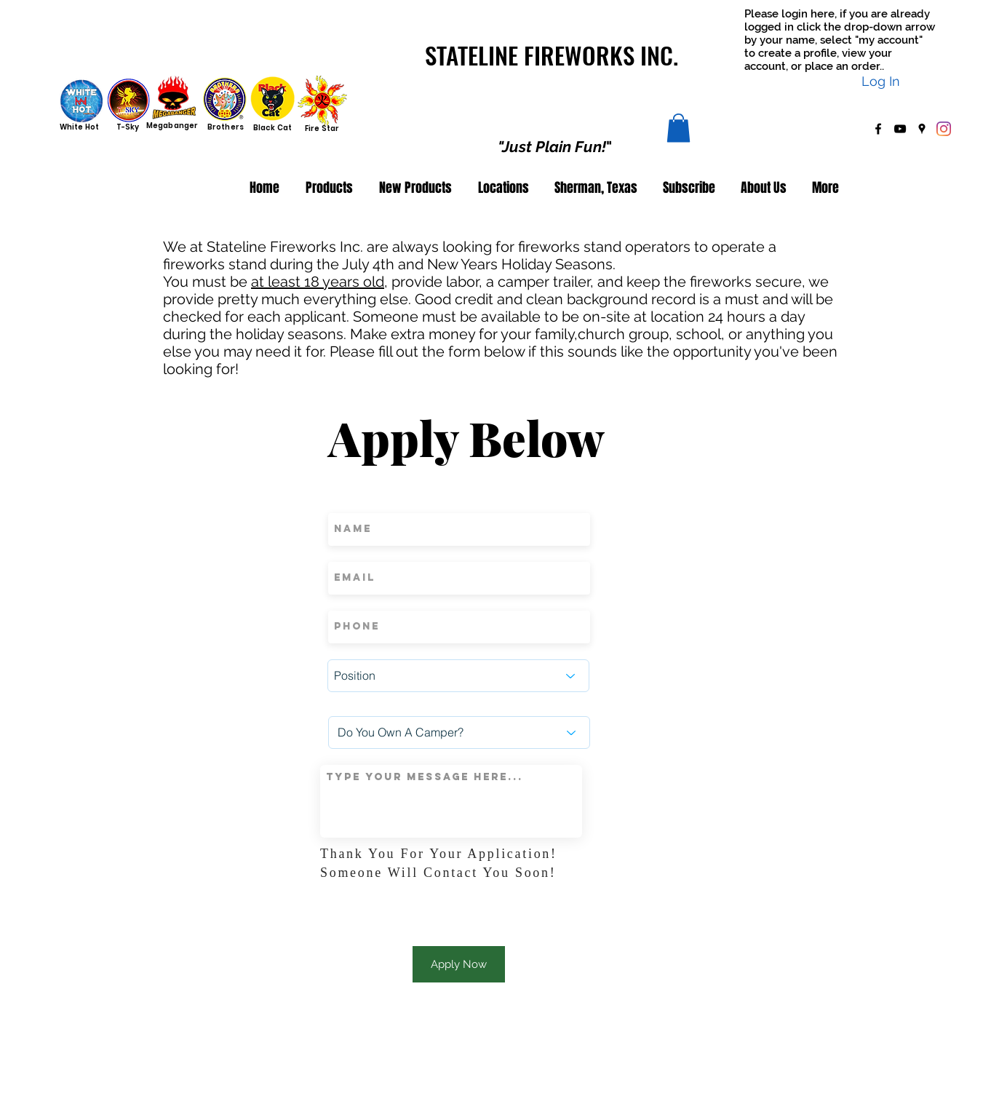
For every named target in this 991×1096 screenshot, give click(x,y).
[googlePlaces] (922, 129)
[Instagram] (943, 129)
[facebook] (878, 129)
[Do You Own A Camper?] (459, 732)
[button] (678, 128)
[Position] (458, 675)
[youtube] (900, 129)
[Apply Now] (459, 964)
